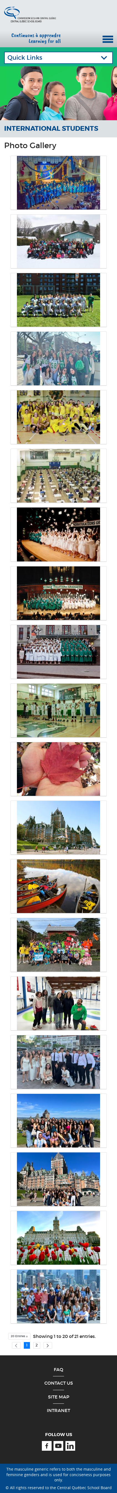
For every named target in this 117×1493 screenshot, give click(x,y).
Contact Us (58, 1383)
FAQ (58, 1369)
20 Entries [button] (21, 1337)
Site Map (58, 1397)
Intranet (58, 1410)
